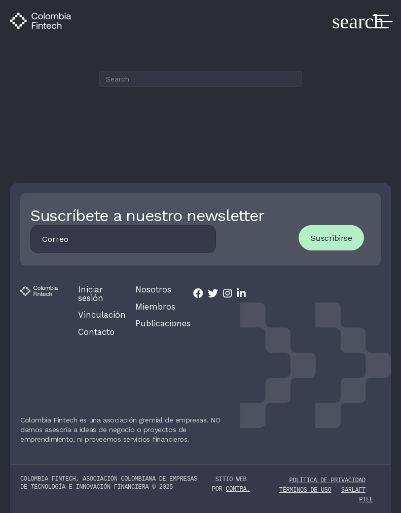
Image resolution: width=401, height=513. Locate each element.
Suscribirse (330, 238)
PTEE (366, 498)
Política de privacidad (327, 479)
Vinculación (97, 315)
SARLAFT (353, 488)
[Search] (200, 79)
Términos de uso (305, 488)
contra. (238, 488)
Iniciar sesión (90, 294)
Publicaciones (154, 323)
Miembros (154, 307)
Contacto (95, 331)
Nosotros (152, 290)
